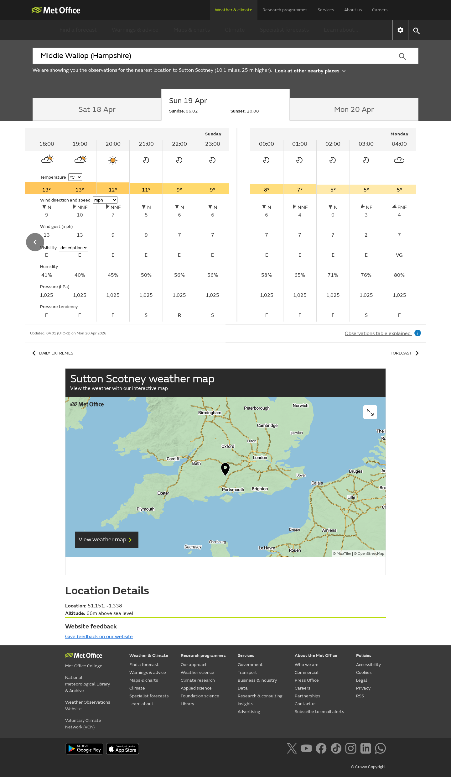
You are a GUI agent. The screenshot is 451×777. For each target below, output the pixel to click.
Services (326, 10)
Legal (361, 680)
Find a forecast (78, 30)
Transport (247, 672)
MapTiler (344, 553)
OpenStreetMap (371, 553)
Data (243, 688)
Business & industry (257, 680)
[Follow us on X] (293, 749)
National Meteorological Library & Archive (87, 684)
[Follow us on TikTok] (337, 749)
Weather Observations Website (87, 705)
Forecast (406, 353)
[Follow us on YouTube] (307, 749)
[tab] (97, 109)
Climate (235, 30)
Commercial (307, 672)
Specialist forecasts (284, 30)
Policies (363, 655)
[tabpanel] (332, 225)
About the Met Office (316, 655)
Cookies (364, 672)
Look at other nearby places (310, 70)
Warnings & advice (135, 30)
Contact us (306, 703)
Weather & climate (233, 10)
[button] (416, 30)
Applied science (196, 688)
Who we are (307, 664)
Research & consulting (260, 696)
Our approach (194, 664)
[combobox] (209, 56)
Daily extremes (51, 353)
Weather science (197, 672)
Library (187, 703)
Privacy (363, 688)
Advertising (249, 711)
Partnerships (307, 696)
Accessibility (368, 664)
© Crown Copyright (368, 766)
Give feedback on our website (99, 636)
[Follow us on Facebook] (322, 749)
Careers (380, 10)
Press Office (307, 680)
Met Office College (83, 666)
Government (250, 664)
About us (353, 10)
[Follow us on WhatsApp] (380, 749)
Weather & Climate (148, 655)
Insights (245, 703)
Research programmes (285, 10)
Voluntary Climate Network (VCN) (83, 724)
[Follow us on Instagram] (352, 749)
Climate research (198, 680)
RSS (360, 696)
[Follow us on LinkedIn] (367, 749)
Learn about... (341, 30)
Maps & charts (192, 30)
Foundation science (200, 696)
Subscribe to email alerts (319, 711)
